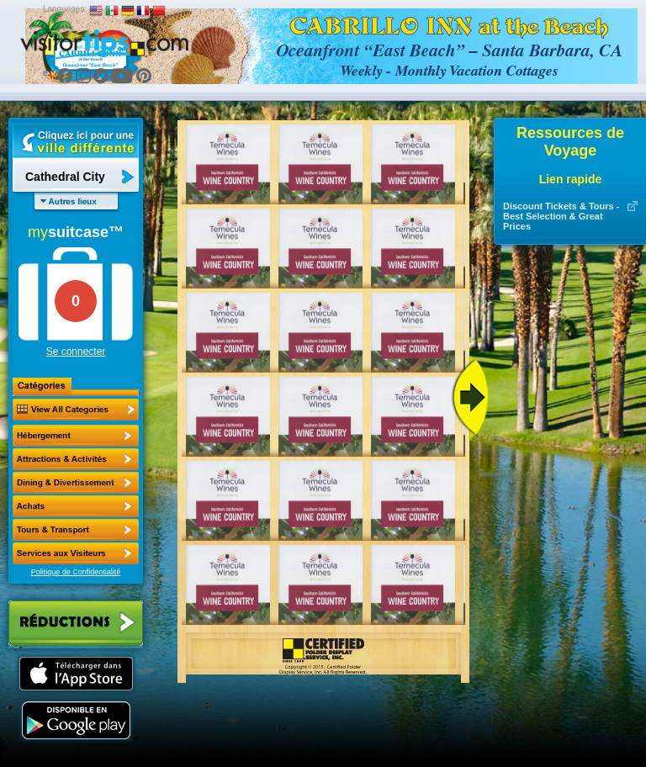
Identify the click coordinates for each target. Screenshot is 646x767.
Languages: (65, 8)
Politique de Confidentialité (76, 572)
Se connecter (76, 351)
